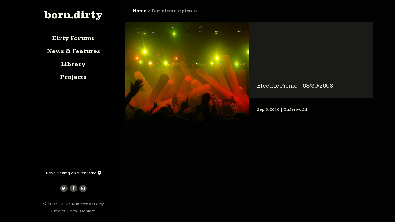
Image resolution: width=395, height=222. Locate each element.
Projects (73, 77)
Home (140, 11)
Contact (87, 210)
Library (73, 64)
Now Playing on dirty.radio (73, 173)
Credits (58, 210)
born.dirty (73, 14)
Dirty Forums (73, 38)
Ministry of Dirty (88, 203)
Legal (72, 210)
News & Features (73, 51)
